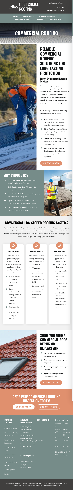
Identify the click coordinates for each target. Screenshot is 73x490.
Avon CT (66, 429)
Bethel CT (58, 446)
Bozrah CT (66, 452)
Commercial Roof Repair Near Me (51, 485)
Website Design (10, 483)
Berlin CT (66, 438)
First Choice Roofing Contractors (46, 483)
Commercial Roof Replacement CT (33, 485)
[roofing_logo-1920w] (14, 2)
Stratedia (17, 483)
